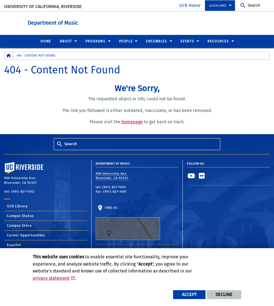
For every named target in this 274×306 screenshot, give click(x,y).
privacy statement (51, 278)
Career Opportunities (26, 235)
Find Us (128, 223)
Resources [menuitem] (218, 41)
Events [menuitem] (187, 41)
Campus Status (20, 216)
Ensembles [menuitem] (156, 41)
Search (254, 5)
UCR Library (17, 206)
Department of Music (83, 22)
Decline (223, 294)
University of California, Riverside (43, 6)
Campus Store (19, 225)
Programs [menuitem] (95, 41)
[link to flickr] (202, 175)
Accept (189, 294)
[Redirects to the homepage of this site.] (8, 55)
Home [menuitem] (45, 41)
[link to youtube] (191, 175)
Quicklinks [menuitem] (218, 5)
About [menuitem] (66, 41)
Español (14, 245)
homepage (132, 121)
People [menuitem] (126, 41)
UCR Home (190, 5)
